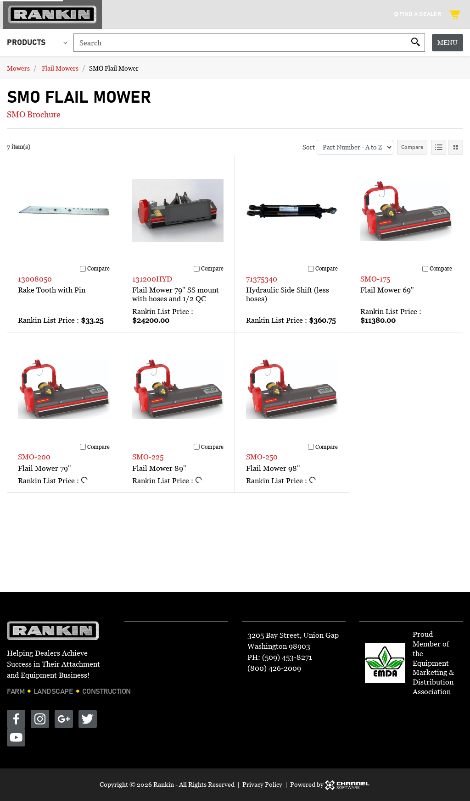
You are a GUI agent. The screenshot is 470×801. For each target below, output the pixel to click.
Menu (447, 42)
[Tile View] (455, 147)
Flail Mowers (60, 68)
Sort (308, 147)
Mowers (18, 68)
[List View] (438, 147)
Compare (412, 147)
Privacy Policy (262, 784)
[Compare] (83, 269)
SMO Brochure (34, 114)
